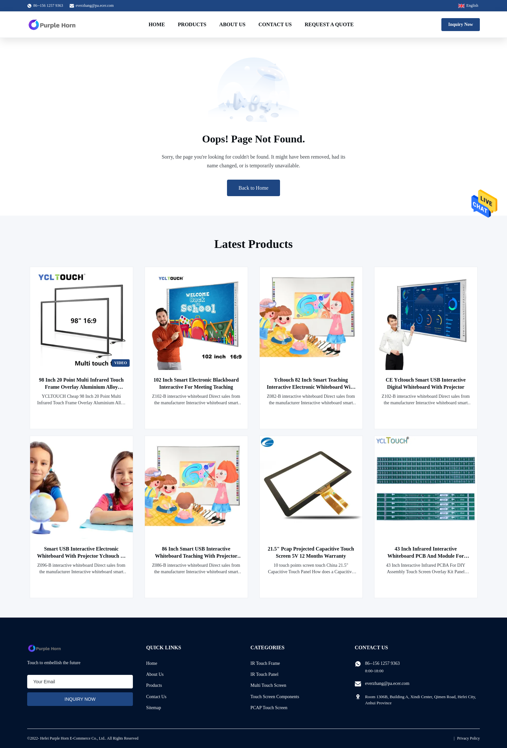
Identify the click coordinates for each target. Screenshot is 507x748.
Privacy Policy (468, 738)
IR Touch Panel (265, 674)
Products (192, 24)
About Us (232, 24)
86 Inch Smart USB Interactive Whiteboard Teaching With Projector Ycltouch (196, 556)
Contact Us (275, 24)
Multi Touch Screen (268, 685)
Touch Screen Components (275, 696)
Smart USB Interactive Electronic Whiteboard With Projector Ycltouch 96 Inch (81, 556)
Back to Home (253, 188)
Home (156, 24)
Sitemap (153, 707)
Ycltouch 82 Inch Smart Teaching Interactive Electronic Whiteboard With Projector (311, 387)
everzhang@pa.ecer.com (95, 5)
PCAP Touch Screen (269, 707)
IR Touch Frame (265, 663)
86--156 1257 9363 (382, 663)
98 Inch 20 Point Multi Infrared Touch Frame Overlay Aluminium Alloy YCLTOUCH (81, 387)
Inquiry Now (460, 24)
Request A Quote (329, 24)
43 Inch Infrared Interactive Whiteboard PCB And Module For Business (425, 556)
